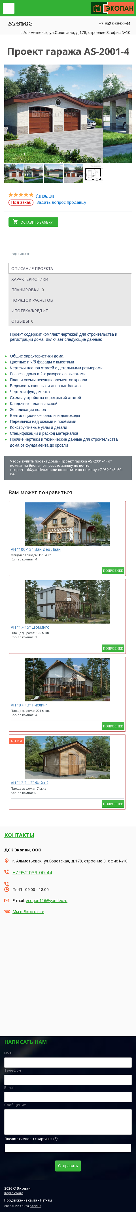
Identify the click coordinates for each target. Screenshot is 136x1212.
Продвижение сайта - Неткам (28, 1200)
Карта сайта (13, 1193)
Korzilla (35, 1206)
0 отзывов (45, 196)
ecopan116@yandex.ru (46, 900)
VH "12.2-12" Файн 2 (29, 782)
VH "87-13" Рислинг (29, 705)
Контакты (19, 835)
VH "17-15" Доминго (30, 627)
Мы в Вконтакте (28, 911)
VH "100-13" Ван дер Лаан (36, 549)
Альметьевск (20, 23)
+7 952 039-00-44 (114, 23)
